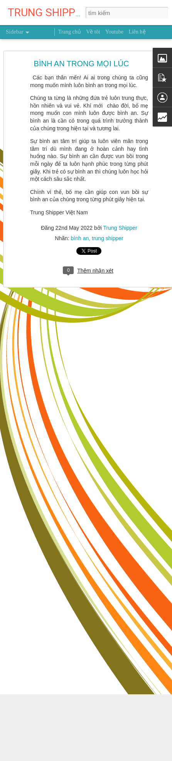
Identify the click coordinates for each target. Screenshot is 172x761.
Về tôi (93, 32)
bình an (80, 238)
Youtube (114, 32)
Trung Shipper (120, 228)
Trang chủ (69, 32)
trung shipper (107, 238)
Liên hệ (136, 32)
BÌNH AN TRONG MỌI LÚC (81, 63)
